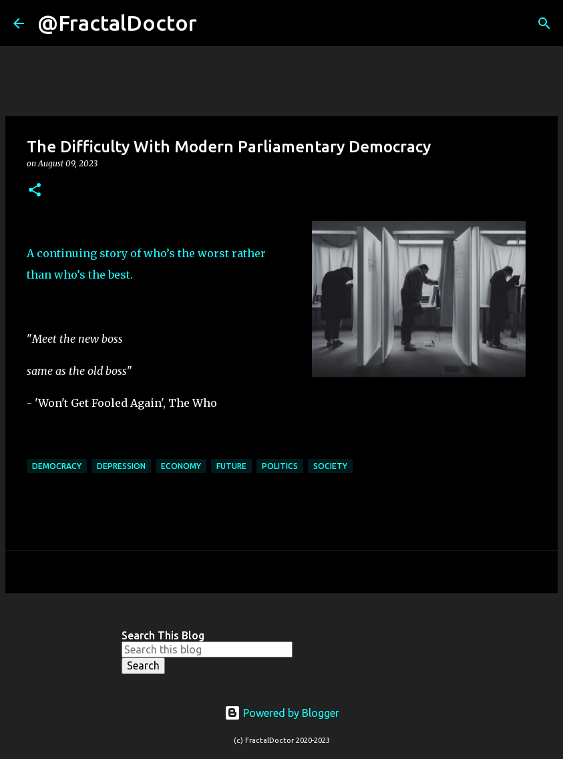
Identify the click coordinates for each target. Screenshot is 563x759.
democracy (56, 466)
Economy (181, 466)
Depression (121, 466)
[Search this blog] (207, 649)
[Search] (216, 23)
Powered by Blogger (281, 713)
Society (330, 466)
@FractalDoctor (117, 23)
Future (231, 466)
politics (280, 466)
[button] (35, 191)
